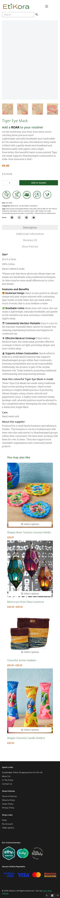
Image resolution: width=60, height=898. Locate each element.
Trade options (8, 828)
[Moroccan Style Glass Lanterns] (30, 569)
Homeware (33, 206)
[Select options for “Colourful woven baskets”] (30, 652)
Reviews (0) (30, 240)
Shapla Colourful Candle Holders (26, 737)
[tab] (30, 227)
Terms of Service (9, 796)
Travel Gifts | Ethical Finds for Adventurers (40, 213)
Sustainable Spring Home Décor (13, 213)
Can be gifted (24, 206)
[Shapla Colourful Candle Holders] (30, 700)
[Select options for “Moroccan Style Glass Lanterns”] (30, 593)
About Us (6, 776)
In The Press (7, 780)
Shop (4, 820)
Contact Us (7, 784)
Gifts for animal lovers (26, 211)
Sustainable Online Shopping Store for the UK (22, 772)
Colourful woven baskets (21, 660)
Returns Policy (8, 800)
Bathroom (14, 206)
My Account (7, 824)
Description (30, 227)
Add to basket (38, 182)
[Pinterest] (26, 217)
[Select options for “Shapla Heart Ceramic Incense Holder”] (30, 524)
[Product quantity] (9, 182)
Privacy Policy (8, 808)
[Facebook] (12, 217)
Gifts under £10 (40, 211)
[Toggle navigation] (46, 6)
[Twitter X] (19, 217)
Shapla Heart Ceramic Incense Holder (29, 532)
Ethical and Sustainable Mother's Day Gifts (21, 209)
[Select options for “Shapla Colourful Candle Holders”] (30, 729)
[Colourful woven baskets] (30, 633)
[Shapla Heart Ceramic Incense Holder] (30, 495)
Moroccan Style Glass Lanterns (25, 601)
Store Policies (30, 246)
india (49, 211)
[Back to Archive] (52, 895)
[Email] (33, 217)
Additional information (30, 233)
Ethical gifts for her (44, 209)
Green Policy (7, 804)
